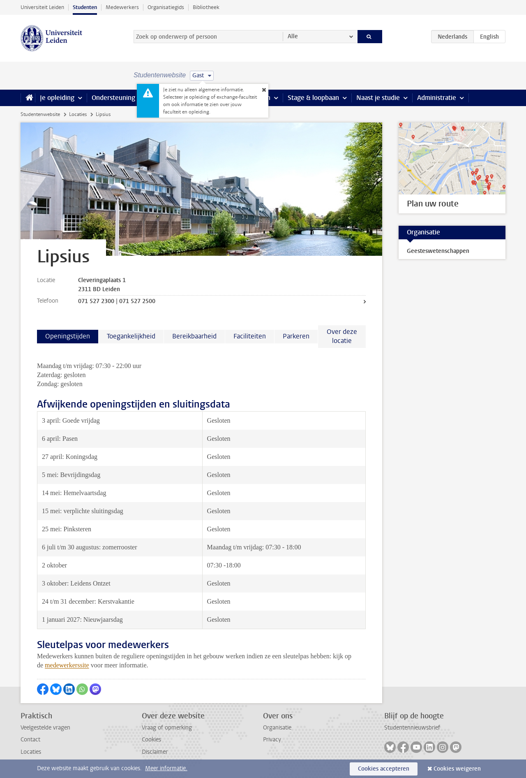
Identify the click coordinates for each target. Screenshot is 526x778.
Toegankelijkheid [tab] (131, 336)
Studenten (85, 7)
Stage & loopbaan (313, 97)
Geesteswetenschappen (438, 251)
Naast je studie (378, 97)
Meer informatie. (166, 768)
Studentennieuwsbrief (412, 728)
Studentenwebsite (40, 114)
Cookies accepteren (383, 769)
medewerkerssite (67, 665)
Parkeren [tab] (296, 336)
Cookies (151, 739)
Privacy (272, 739)
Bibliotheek (206, 7)
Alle (293, 36)
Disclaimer (155, 752)
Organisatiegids (166, 7)
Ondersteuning (113, 97)
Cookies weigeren (457, 769)
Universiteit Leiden (42, 7)
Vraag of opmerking (167, 728)
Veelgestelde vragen (45, 728)
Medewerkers (122, 7)
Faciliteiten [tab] (249, 336)
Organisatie (277, 728)
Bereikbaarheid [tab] (194, 336)
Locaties (78, 114)
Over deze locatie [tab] (342, 336)
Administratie (436, 97)
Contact (30, 739)
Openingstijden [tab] (67, 336)
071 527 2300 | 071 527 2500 (116, 301)
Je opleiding (57, 97)
